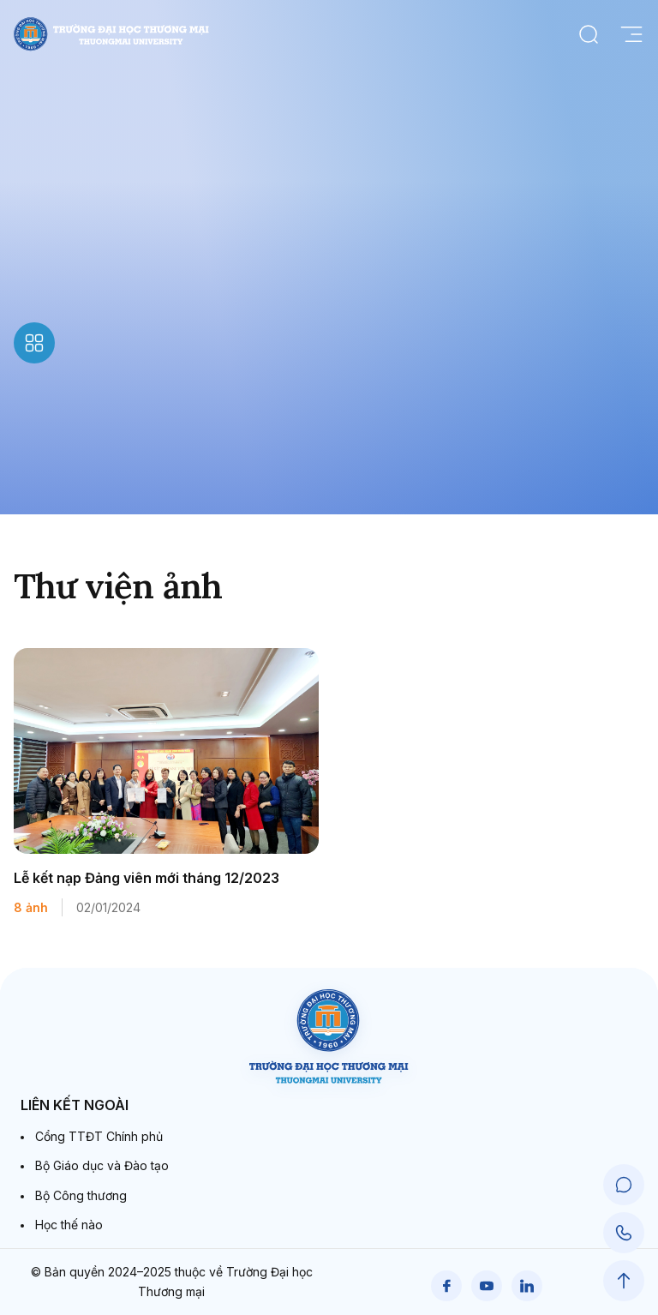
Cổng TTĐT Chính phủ (99, 1136)
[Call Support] (623, 1232)
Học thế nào (69, 1224)
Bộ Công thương (81, 1195)
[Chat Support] (623, 1184)
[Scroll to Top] (623, 1280)
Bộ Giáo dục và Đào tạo (102, 1165)
